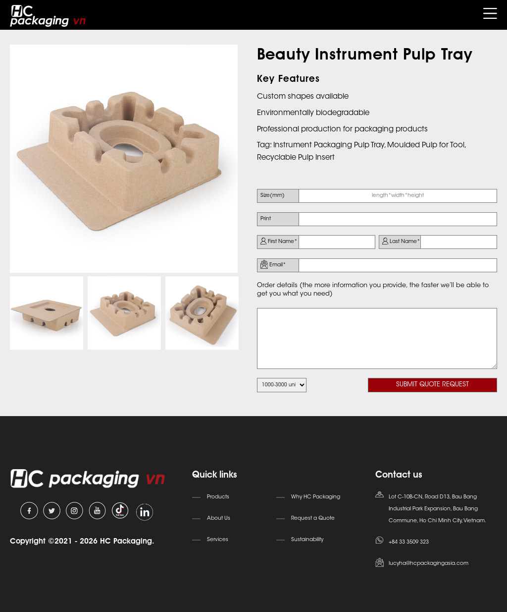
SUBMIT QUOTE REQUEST (432, 385)
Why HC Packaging (315, 497)
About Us (218, 518)
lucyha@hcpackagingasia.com (428, 563)
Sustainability (307, 540)
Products (218, 497)
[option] (124, 159)
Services (217, 540)
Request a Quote (313, 518)
